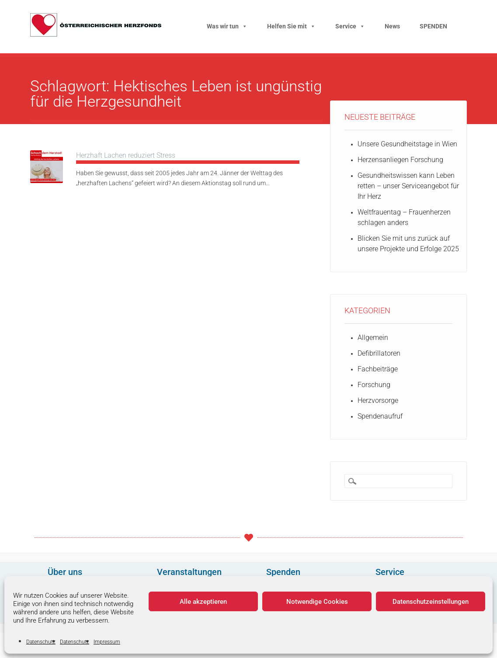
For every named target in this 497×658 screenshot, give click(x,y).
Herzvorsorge (378, 400)
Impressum (107, 642)
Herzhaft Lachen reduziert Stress (125, 155)
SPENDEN (433, 26)
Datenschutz (41, 642)
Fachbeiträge (378, 369)
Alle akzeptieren (203, 602)
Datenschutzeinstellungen (431, 602)
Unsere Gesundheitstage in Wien (407, 144)
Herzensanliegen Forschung (400, 160)
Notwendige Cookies (317, 602)
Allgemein (373, 337)
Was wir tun (227, 26)
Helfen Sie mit (291, 26)
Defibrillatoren (379, 353)
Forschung (374, 385)
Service (350, 26)
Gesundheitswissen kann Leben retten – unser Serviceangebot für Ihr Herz (408, 186)
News (392, 26)
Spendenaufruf (380, 416)
